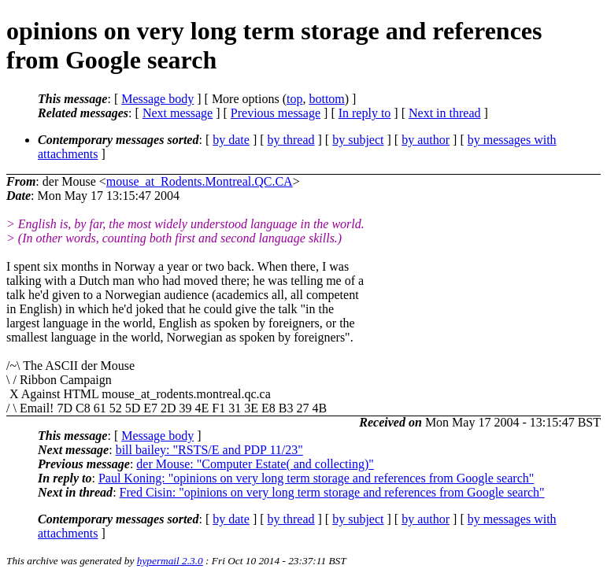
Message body (157, 98)
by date (231, 139)
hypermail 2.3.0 (170, 561)
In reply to (365, 113)
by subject (357, 139)
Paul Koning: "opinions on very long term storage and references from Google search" (316, 478)
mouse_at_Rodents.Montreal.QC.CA (199, 181)
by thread (291, 139)
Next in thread (445, 113)
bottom (326, 98)
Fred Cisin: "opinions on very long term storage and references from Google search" (332, 492)
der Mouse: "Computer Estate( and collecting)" (254, 464)
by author (426, 139)
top (294, 98)
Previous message (275, 113)
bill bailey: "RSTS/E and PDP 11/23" (209, 449)
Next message (177, 113)
